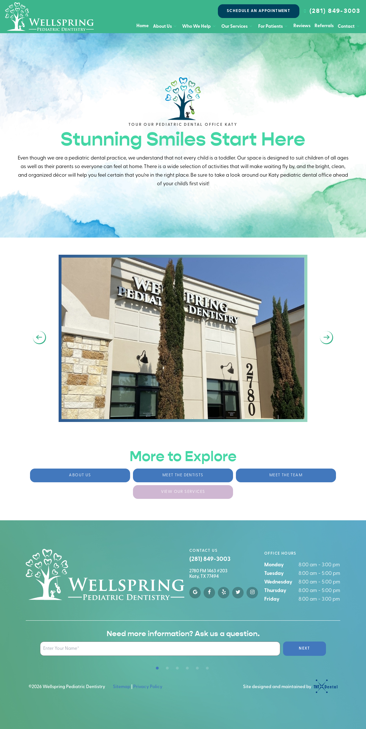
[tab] (157, 668)
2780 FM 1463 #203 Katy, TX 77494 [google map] (208, 574)
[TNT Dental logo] (324, 687)
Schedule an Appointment (258, 11)
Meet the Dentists (183, 475)
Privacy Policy (147, 687)
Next (304, 648)
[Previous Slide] (39, 337)
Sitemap (121, 687)
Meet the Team (286, 475)
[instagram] (252, 592)
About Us (165, 26)
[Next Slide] (326, 337)
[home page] (49, 16)
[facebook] (209, 592)
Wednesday (278, 582)
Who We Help (199, 26)
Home (142, 26)
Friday (271, 599)
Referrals (324, 26)
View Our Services (183, 492)
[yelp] (223, 592)
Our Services (237, 26)
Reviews (302, 26)
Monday (274, 565)
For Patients (273, 26)
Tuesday (274, 573)
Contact (349, 26)
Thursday (275, 590)
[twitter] (238, 592)
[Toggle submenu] (175, 26)
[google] (195, 592)
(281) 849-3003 (331, 11)
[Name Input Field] (160, 649)
